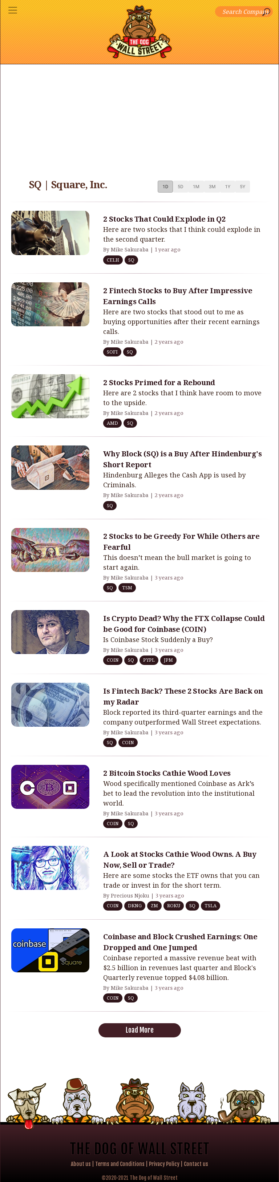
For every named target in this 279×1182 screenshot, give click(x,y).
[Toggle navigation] (12, 10)
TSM (127, 587)
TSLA (211, 905)
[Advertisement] (139, 119)
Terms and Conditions (120, 1164)
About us (81, 1164)
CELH (113, 260)
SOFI (112, 351)
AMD (112, 423)
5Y (242, 186)
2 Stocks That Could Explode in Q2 (164, 219)
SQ (131, 260)
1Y (227, 186)
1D (165, 186)
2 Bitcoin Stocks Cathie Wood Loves (166, 773)
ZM (154, 905)
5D (180, 186)
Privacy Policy (164, 1164)
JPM (168, 660)
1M (196, 186)
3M (212, 186)
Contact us (196, 1164)
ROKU (173, 905)
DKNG (135, 905)
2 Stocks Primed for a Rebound (159, 382)
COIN (113, 660)
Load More (140, 1030)
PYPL (149, 660)
